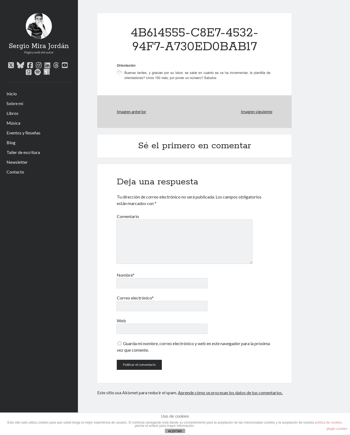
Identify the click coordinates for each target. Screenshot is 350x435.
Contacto (15, 171)
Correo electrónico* (135, 297)
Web (121, 320)
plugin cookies (337, 429)
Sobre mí (15, 103)
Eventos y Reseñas (23, 132)
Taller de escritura (23, 152)
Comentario (128, 216)
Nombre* (125, 275)
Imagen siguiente (256, 111)
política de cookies (328, 422)
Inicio (12, 93)
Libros (12, 113)
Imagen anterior (131, 111)
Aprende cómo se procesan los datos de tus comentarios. (230, 392)
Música (13, 122)
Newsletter (17, 162)
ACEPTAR (175, 431)
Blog (11, 142)
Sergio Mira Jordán (39, 46)
